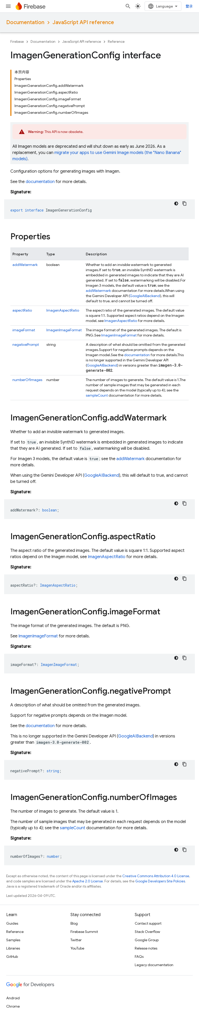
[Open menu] (8, 6)
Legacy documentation (154, 964)
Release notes (146, 948)
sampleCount (97, 395)
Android (13, 998)
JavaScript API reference (83, 22)
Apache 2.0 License (87, 881)
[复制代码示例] (184, 203)
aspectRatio (22, 310)
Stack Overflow (147, 931)
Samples (13, 940)
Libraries (13, 948)
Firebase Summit (84, 931)
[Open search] (128, 6)
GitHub (12, 956)
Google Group (147, 940)
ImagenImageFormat (64, 330)
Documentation (25, 22)
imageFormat (23, 330)
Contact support (148, 923)
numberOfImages (27, 379)
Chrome (13, 1006)
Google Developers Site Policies (160, 881)
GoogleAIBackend (145, 295)
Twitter (76, 940)
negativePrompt (25, 344)
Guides (12, 923)
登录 (189, 6)
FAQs (139, 956)
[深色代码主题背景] (176, 203)
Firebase (17, 41)
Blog (74, 923)
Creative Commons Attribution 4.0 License (155, 876)
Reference (116, 41)
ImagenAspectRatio (62, 310)
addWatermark (25, 264)
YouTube (77, 948)
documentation (40, 181)
